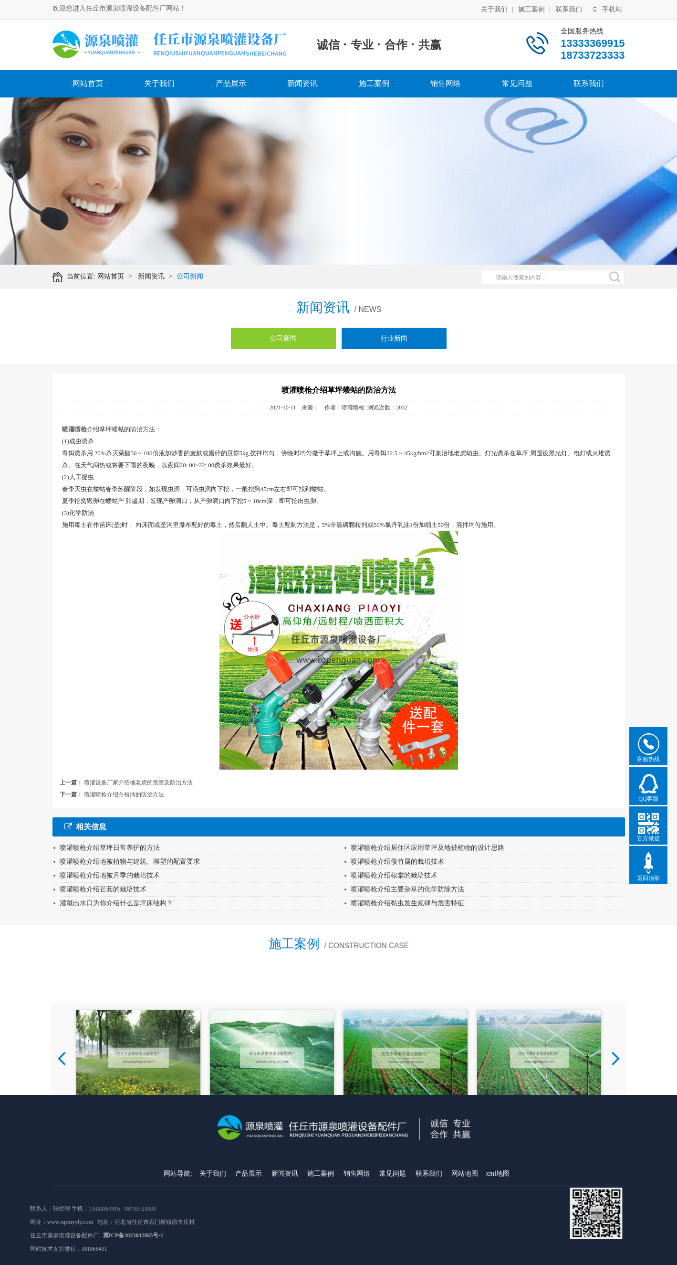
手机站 (608, 8)
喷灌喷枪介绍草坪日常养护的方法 (110, 847)
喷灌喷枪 (74, 429)
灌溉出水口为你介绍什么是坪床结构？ (116, 903)
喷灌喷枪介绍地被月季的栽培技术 (110, 875)
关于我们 (494, 8)
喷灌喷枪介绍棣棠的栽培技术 (394, 875)
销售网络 (445, 83)
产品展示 (231, 83)
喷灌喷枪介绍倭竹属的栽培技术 (397, 861)
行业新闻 (394, 342)
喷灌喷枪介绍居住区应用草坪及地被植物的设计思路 (427, 847)
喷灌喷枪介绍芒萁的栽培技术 (103, 889)
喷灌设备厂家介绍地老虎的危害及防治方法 (138, 782)
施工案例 (531, 8)
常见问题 (517, 83)
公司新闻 (194, 276)
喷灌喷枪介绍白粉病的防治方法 (124, 794)
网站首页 (88, 83)
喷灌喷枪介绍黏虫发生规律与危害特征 (407, 903)
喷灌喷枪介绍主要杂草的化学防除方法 (407, 889)
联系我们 (568, 8)
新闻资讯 (302, 83)
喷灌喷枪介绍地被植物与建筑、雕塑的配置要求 (130, 861)
